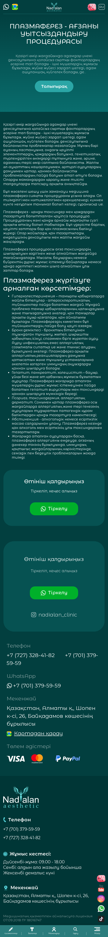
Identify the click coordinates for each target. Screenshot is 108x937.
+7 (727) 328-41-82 (31, 655)
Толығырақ (54, 86)
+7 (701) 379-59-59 (21, 829)
